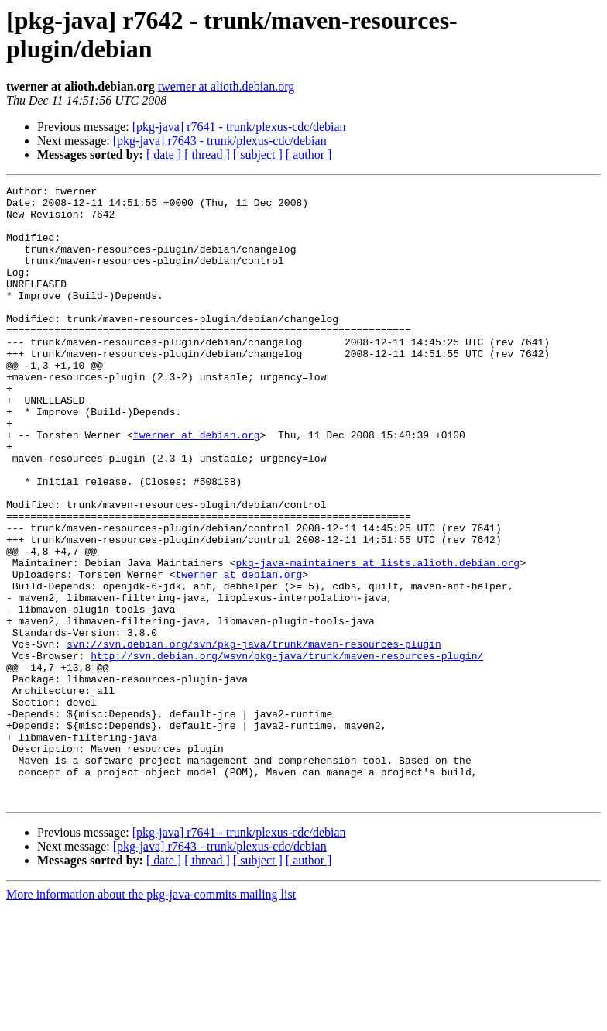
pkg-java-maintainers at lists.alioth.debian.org (377, 639)
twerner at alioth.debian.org (226, 86)
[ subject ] (258, 154)
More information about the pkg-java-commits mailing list (151, 1017)
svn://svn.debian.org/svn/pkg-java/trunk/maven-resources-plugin (254, 737)
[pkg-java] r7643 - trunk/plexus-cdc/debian (220, 140)
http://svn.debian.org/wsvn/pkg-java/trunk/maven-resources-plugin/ (287, 751)
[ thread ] (207, 154)
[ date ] (163, 154)
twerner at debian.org (196, 486)
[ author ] (309, 154)
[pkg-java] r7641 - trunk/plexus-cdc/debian (239, 126)
